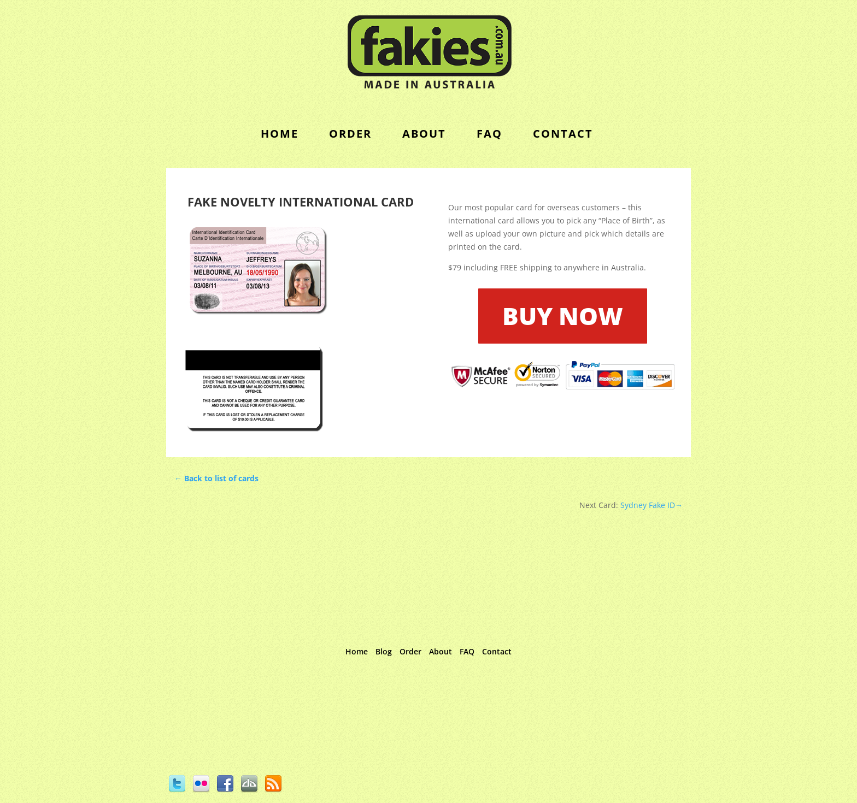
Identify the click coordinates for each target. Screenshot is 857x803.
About (424, 133)
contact (563, 133)
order (350, 133)
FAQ (489, 133)
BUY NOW (562, 315)
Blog (383, 651)
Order (410, 651)
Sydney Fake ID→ (650, 505)
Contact (497, 651)
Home (279, 133)
